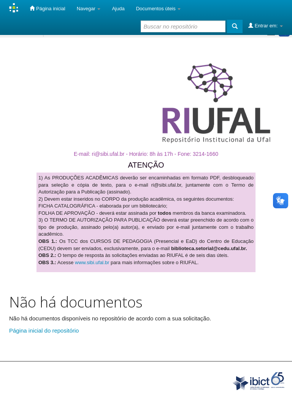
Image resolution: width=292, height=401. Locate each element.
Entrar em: (265, 25)
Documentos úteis (158, 8)
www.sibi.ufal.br (92, 262)
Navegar (89, 8)
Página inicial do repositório (44, 330)
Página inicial (47, 8)
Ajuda (118, 8)
